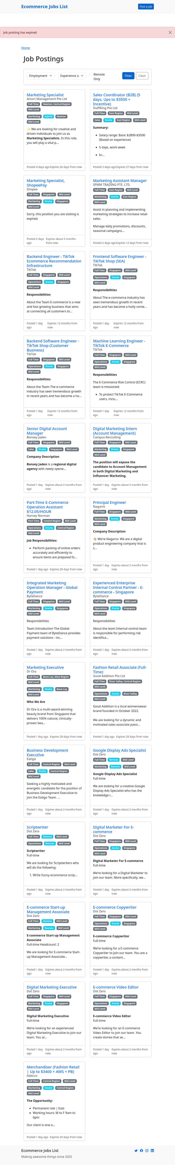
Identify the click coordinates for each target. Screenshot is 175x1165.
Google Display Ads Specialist (119, 750)
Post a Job (146, 6)
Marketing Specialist (45, 94)
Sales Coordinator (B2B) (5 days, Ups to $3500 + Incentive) (116, 99)
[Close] (170, 32)
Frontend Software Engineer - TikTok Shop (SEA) (119, 259)
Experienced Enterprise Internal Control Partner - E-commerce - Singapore (118, 587)
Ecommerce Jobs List (44, 6)
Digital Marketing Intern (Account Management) (115, 431)
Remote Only (99, 76)
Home (25, 48)
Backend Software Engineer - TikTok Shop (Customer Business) (53, 345)
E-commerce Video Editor (116, 987)
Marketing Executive (45, 667)
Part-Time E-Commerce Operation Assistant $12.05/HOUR (48, 507)
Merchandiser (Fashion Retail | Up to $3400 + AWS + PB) (53, 1069)
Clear (142, 76)
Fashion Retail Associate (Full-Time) (120, 669)
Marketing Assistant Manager (120, 180)
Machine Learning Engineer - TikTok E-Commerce (119, 343)
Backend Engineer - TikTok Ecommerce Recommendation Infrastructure (54, 261)
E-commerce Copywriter (115, 907)
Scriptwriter (37, 827)
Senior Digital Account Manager (47, 431)
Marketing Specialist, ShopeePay (46, 183)
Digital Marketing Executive (52, 987)
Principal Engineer (109, 502)
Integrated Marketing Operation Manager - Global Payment (52, 587)
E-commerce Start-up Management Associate (48, 909)
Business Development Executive (47, 752)
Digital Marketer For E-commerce (113, 829)
